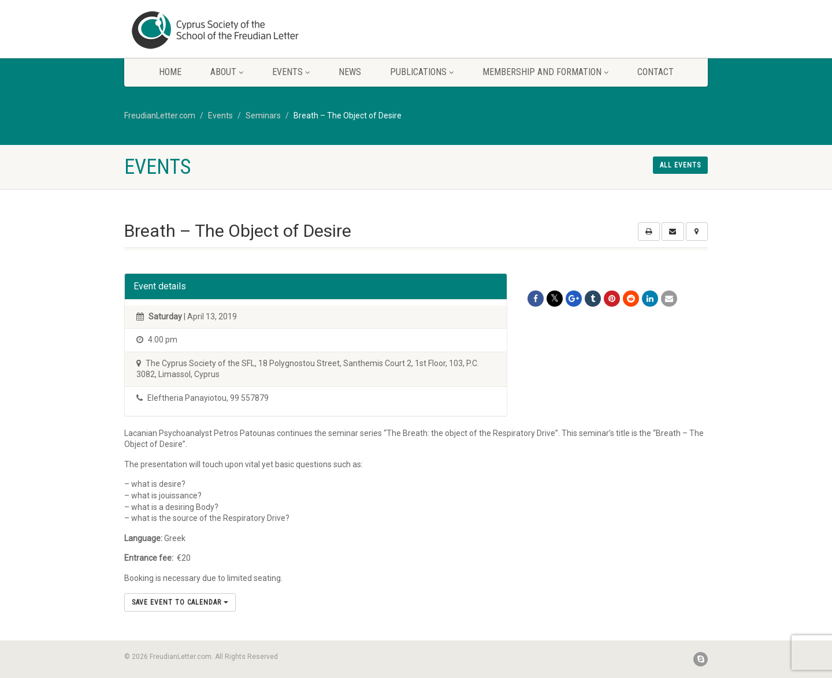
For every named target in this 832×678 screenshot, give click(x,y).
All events (680, 165)
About (226, 71)
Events (291, 71)
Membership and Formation (545, 71)
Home (170, 71)
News (350, 71)
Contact (655, 71)
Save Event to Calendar (180, 602)
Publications (422, 71)
